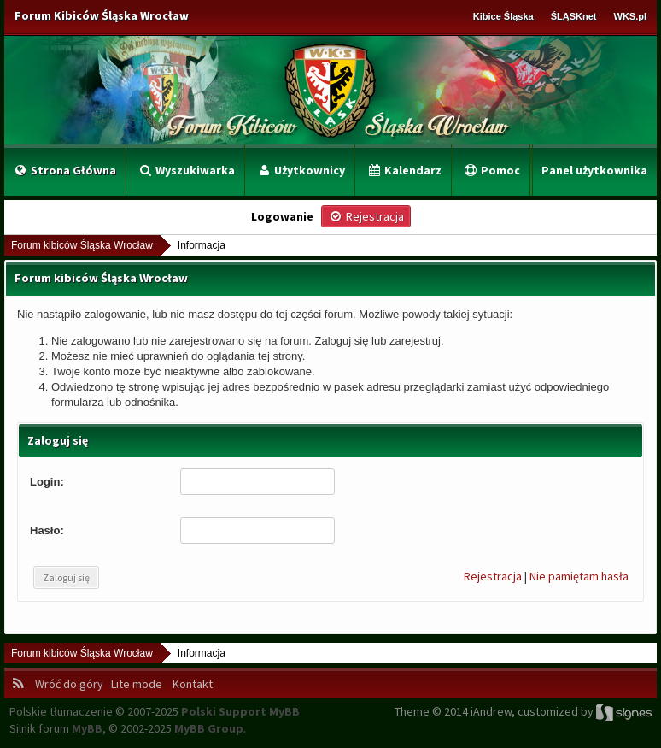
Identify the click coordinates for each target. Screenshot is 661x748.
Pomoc (491, 170)
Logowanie (282, 216)
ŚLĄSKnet (574, 16)
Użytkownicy (300, 170)
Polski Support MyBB (240, 711)
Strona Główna (64, 170)
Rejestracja (493, 576)
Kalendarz (404, 170)
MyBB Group (208, 728)
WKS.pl (630, 16)
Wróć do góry (71, 684)
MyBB (87, 728)
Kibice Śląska (503, 16)
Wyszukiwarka (186, 170)
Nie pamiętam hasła (579, 576)
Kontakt (191, 684)
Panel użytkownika (594, 170)
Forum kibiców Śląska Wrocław (82, 245)
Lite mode (139, 684)
